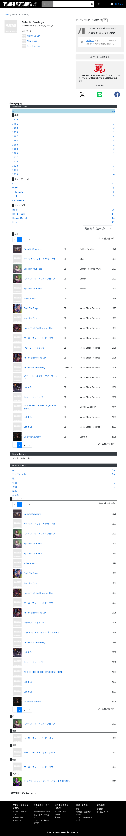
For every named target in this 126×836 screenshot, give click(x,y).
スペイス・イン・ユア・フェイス (39, 278)
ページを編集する (100, 56)
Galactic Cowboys (33, 248)
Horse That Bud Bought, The (38, 328)
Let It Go (28, 387)
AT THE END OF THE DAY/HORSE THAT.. (40, 407)
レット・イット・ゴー (34, 397)
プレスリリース (102, 812)
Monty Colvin (33, 35)
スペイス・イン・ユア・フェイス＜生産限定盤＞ (47, 781)
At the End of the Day (34, 367)
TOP (7, 14)
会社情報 (100, 808)
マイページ (17, 820)
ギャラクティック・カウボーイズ (39, 258)
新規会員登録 (18, 817)
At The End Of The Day (35, 357)
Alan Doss (32, 40)
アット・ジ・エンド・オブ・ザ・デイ (41, 377)
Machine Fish (30, 318)
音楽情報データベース (42, 811)
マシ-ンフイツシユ (33, 298)
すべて (47, 4)
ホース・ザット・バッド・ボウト (39, 337)
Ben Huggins (33, 45)
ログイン (119, 3)
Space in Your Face (33, 288)
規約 (77, 808)
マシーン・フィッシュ (34, 347)
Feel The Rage (31, 308)
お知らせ (58, 817)
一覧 (97, 3)
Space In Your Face (33, 268)
